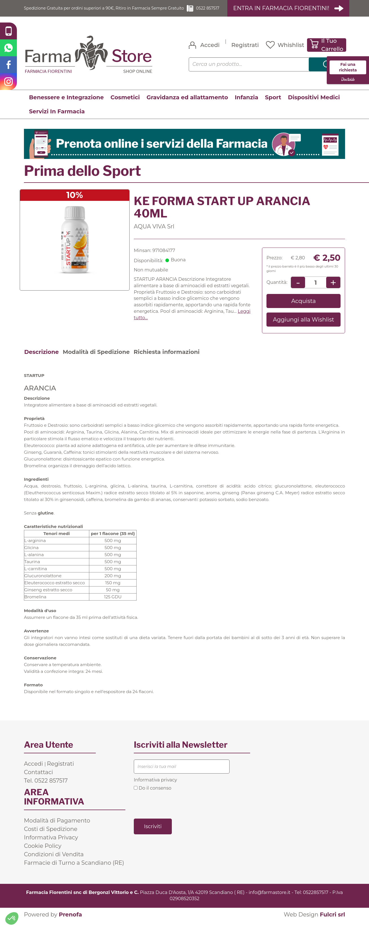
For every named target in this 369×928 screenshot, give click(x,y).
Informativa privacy (155, 786)
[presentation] (176, 811)
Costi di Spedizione (50, 835)
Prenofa (70, 921)
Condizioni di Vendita (54, 860)
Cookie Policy (42, 852)
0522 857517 (217, 11)
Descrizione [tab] (41, 358)
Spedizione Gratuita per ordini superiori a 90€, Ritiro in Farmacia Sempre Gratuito (106, 11)
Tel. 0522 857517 (46, 787)
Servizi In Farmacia (57, 117)
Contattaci (38, 778)
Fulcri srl (332, 921)
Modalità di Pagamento (57, 827)
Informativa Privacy (51, 844)
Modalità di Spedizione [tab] (96, 358)
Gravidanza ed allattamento (187, 103)
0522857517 (315, 899)
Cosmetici (125, 103)
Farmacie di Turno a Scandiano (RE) (74, 869)
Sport (273, 103)
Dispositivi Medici (314, 103)
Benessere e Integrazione (66, 103)
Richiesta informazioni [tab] (166, 358)
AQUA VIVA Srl (154, 233)
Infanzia (246, 103)
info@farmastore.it (269, 899)
